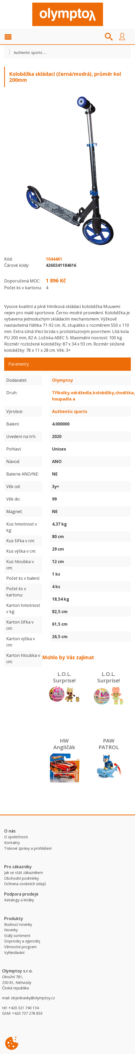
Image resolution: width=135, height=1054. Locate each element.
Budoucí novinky (18, 924)
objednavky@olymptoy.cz (33, 997)
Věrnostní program (20, 946)
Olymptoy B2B (68, 14)
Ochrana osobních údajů (25, 883)
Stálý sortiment (17, 935)
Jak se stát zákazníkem (23, 872)
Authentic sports (28, 52)
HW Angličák (64, 744)
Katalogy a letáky (19, 899)
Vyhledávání (14, 952)
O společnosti (16, 836)
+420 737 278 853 (27, 1013)
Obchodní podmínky (21, 878)
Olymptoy (62, 380)
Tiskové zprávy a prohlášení (28, 848)
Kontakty (12, 842)
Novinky (11, 929)
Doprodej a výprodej (22, 941)
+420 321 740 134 (23, 1007)
